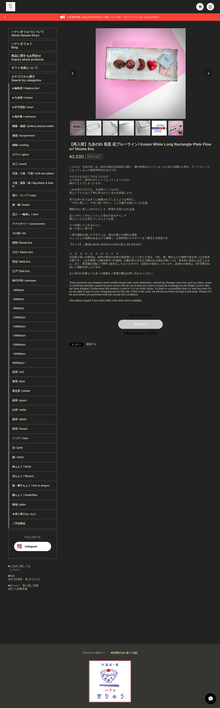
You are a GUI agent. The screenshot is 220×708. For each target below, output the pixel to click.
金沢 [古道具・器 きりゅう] (24, 579)
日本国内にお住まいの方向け (140, 333)
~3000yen (18, 290)
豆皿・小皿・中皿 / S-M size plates (33, 173)
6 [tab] (159, 128)
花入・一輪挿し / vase (25, 214)
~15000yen (18, 326)
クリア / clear (20, 438)
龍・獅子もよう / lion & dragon (30, 485)
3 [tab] (110, 128)
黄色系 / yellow (21, 390)
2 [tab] (93, 128)
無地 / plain (19, 504)
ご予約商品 (18, 523)
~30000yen (18, 353)
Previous (73, 73)
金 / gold (17, 447)
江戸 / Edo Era (21, 271)
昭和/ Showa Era (22, 242)
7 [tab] (175, 128)
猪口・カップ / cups (24, 195)
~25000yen (18, 344)
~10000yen (18, 317)
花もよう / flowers (23, 476)
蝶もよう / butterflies (24, 495)
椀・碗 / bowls (21, 204)
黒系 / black (19, 419)
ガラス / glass (20, 154)
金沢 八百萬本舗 (17, 588)
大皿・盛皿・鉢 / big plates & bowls (32, 184)
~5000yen (18, 299)
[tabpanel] (140, 73)
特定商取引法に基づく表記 (124, 653)
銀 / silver (18, 457)
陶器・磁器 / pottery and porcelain (33, 126)
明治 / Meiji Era (21, 261)
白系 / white (19, 409)
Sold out (140, 324)
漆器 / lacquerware (23, 135)
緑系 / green (19, 400)
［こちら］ (14, 569)
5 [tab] (142, 128)
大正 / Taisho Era (22, 252)
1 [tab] (77, 128)
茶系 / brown (20, 428)
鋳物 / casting (20, 145)
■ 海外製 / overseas (24, 116)
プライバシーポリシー (93, 653)
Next (208, 73)
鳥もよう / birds (21, 466)
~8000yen (18, 308)
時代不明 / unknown (24, 280)
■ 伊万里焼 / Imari (22, 107)
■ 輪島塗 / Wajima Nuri (25, 88)
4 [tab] (126, 128)
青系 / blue (18, 381)
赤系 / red (18, 371)
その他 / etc (19, 233)
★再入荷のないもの (24, 513)
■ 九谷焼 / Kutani (22, 97)
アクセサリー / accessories (28, 223)
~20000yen (18, 335)
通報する (91, 344)
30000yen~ (18, 362)
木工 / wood (19, 163)
